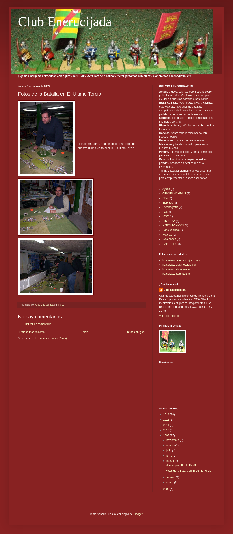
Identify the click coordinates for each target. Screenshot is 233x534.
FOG (165, 211)
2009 (166, 435)
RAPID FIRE (169, 243)
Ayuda (166, 189)
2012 (166, 419)
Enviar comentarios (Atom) (51, 338)
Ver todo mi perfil (169, 315)
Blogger (137, 514)
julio (169, 450)
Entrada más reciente (32, 332)
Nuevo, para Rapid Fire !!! (181, 465)
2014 (166, 414)
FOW (165, 216)
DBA (165, 198)
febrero (171, 477)
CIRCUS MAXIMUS (174, 193)
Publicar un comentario (37, 324)
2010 (166, 430)
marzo (170, 460)
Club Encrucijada (65, 21)
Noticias (167, 234)
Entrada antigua (135, 332)
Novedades (169, 239)
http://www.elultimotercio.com (179, 264)
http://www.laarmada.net (176, 273)
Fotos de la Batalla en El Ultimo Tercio (188, 470)
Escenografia (170, 207)
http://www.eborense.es (176, 269)
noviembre (173, 440)
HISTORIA (168, 221)
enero (170, 482)
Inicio (85, 332)
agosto (170, 445)
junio (169, 455)
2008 (166, 489)
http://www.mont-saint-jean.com (181, 260)
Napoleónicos (170, 230)
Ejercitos (167, 202)
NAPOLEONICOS (173, 225)
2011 (166, 425)
